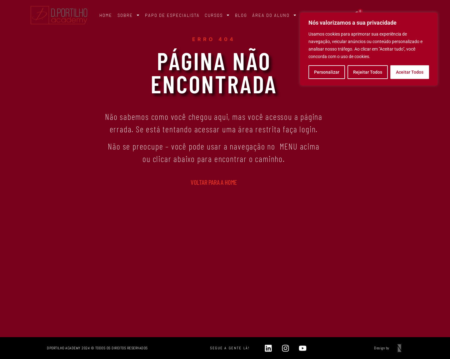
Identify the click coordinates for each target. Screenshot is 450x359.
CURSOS (217, 15)
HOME (105, 15)
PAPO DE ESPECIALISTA (172, 15)
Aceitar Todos (409, 72)
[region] (369, 49)
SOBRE (129, 15)
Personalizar (326, 72)
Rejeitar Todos (367, 72)
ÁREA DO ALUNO (274, 15)
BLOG (241, 15)
